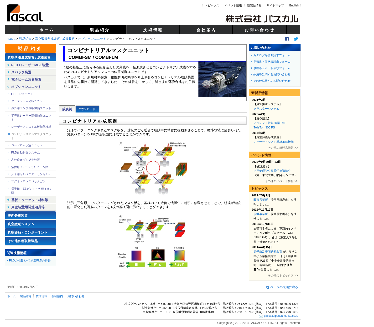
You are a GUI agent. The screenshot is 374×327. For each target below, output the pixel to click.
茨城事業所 (261, 214)
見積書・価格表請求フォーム (272, 61)
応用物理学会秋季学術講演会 (272, 171)
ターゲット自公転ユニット (28, 101)
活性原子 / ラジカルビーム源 (29, 167)
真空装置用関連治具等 (28, 207)
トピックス (212, 5)
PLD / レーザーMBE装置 (30, 65)
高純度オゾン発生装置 (25, 160)
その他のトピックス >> (283, 275)
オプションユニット (92, 39)
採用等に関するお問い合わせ (272, 74)
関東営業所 (261, 199)
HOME (11, 39)
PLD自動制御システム (25, 152)
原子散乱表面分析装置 (268, 251)
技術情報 (153, 30)
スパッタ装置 (21, 72)
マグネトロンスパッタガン (28, 181)
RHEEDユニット (22, 94)
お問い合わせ (260, 30)
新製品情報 (254, 5)
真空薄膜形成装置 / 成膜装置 (55, 39)
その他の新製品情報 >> (283, 147)
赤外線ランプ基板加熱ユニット (31, 108)
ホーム (46, 30)
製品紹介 (100, 30)
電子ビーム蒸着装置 (26, 79)
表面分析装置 (18, 216)
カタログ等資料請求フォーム (272, 55)
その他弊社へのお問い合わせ (272, 80)
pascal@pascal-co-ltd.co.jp (281, 315)
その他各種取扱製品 (23, 241)
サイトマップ (275, 5)
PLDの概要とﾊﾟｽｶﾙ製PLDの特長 (30, 260)
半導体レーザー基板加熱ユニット (31, 117)
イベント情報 (233, 5)
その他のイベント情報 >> (281, 181)
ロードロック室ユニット (27, 145)
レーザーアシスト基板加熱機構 (31, 126)
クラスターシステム (266, 108)
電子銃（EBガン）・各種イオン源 (31, 190)
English (294, 5)
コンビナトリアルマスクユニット (31, 136)
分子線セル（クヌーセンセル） (31, 174)
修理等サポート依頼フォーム (272, 68)
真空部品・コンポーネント (28, 232)
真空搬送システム (21, 224)
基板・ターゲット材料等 (29, 200)
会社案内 (207, 30)
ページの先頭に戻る (284, 287)
